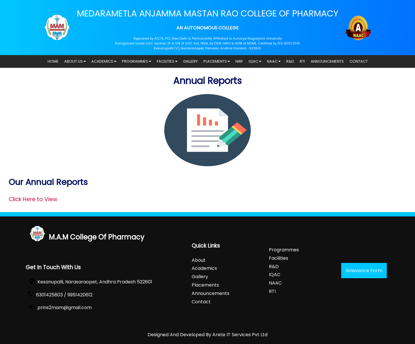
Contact (201, 301)
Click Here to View (33, 199)
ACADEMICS (103, 61)
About (198, 260)
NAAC (273, 61)
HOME (53, 61)
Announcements (210, 293)
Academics (204, 268)
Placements (205, 285)
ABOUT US (75, 61)
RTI (302, 61)
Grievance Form (364, 270)
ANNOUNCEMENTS (327, 61)
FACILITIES (167, 61)
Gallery (200, 276)
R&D (290, 61)
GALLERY (190, 61)
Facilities (278, 258)
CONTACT (359, 61)
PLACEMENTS (216, 61)
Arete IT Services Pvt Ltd (239, 334)
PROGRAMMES (136, 61)
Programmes (284, 249)
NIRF (239, 61)
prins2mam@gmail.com (64, 307)
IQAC (255, 61)
